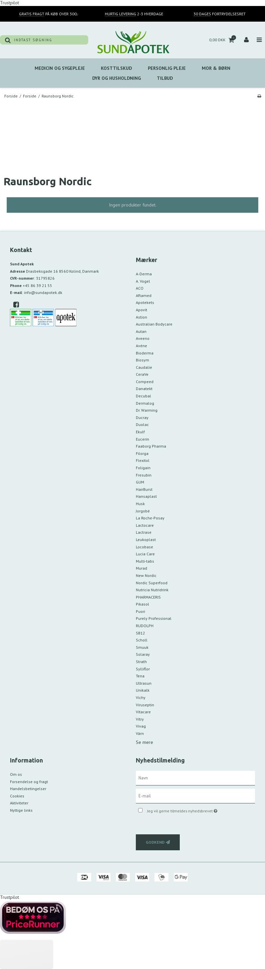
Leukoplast (146, 539)
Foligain (143, 467)
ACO (139, 288)
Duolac (142, 424)
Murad (141, 568)
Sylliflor (143, 668)
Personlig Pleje (167, 68)
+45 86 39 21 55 (37, 285)
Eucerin (142, 439)
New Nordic (146, 575)
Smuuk (142, 647)
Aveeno (142, 338)
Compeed (144, 381)
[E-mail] (195, 795)
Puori (140, 611)
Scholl (141, 639)
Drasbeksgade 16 (62, 271)
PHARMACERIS (148, 597)
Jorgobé (143, 510)
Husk (140, 503)
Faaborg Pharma (151, 446)
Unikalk (142, 690)
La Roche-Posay (150, 517)
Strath (141, 661)
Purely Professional (153, 618)
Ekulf (140, 431)
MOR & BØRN (216, 68)
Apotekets (145, 302)
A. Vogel (143, 281)
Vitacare (143, 711)
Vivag (141, 726)
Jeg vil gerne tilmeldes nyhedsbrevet (199, 809)
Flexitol (142, 460)
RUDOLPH (144, 625)
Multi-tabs (145, 561)
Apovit (141, 309)
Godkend (155, 842)
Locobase (144, 546)
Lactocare (145, 525)
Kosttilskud (116, 68)
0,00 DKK (222, 40)
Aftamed (143, 295)
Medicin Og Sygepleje (60, 68)
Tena (140, 675)
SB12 (140, 632)
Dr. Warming (146, 410)
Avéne (141, 345)
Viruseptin (145, 704)
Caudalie (144, 367)
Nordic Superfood (151, 582)
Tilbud (165, 78)
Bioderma (144, 352)
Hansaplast (146, 496)
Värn (140, 733)
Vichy (140, 697)
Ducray (142, 417)
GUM (140, 482)
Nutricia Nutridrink (152, 589)
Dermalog (145, 403)
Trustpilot (9, 897)
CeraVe (142, 374)
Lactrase (143, 532)
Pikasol (142, 604)
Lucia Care (145, 553)
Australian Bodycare (154, 324)
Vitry (140, 719)
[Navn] (195, 777)
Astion (141, 317)
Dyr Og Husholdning (116, 78)
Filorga (142, 453)
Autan (141, 331)
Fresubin (143, 475)
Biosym (142, 359)
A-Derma (144, 273)
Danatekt (144, 388)
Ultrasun (143, 683)
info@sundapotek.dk (43, 292)
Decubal (143, 395)
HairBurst (144, 489)
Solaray (143, 654)
